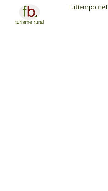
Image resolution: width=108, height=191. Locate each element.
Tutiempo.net (87, 6)
